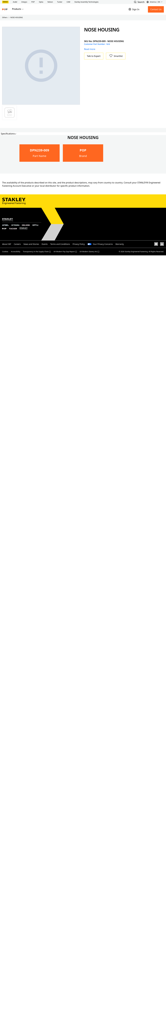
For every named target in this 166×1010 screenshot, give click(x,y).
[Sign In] (133, 9)
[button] (15, 2)
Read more (89, 49)
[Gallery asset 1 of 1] (41, 65)
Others (5, 17)
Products (18, 8)
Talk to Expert (94, 56)
